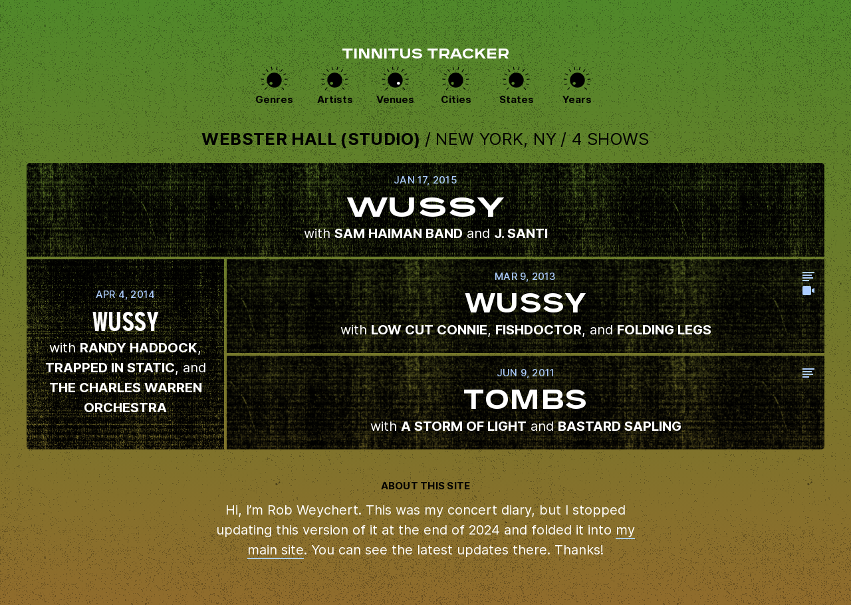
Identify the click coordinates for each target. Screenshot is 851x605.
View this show (425, 210)
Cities (456, 99)
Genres (274, 99)
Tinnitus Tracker (425, 55)
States (516, 99)
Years (577, 99)
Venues (395, 99)
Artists (335, 99)
